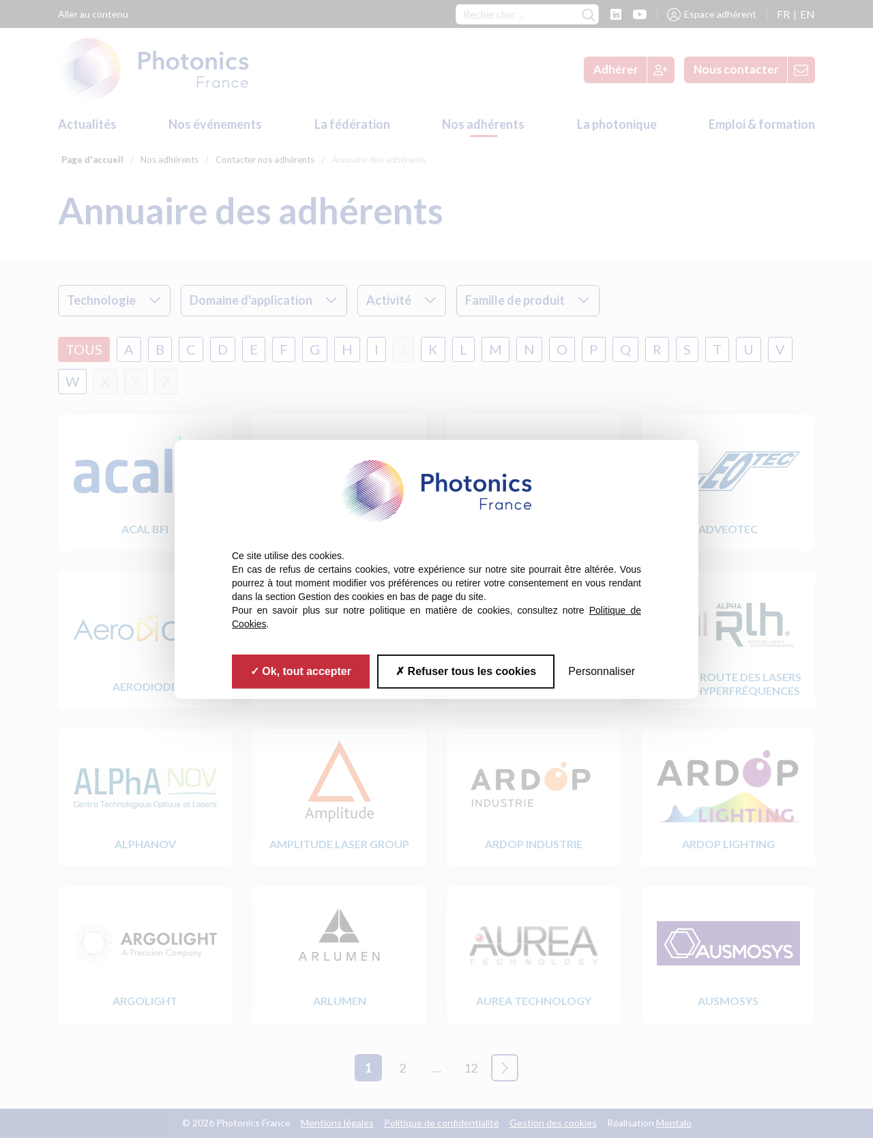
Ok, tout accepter (300, 670)
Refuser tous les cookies (466, 670)
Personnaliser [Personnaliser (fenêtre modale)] (601, 670)
